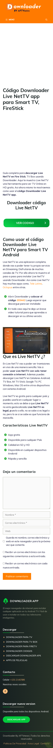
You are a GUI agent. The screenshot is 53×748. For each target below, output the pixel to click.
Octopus (7, 287)
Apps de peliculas (16, 660)
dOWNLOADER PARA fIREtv (21, 646)
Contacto (44, 743)
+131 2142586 (17, 679)
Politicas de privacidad (15, 743)
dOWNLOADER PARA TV (19, 637)
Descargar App (16, 719)
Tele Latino (36, 283)
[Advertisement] (26, 59)
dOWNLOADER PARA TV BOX (21, 641)
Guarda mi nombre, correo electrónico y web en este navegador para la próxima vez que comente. (28, 541)
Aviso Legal (33, 743)
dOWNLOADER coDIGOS (19, 651)
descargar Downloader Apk (23, 655)
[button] (46, 19)
